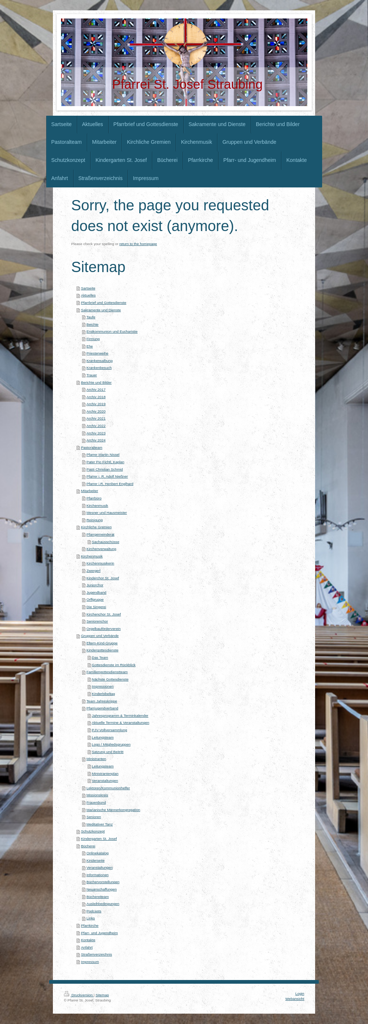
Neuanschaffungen (102, 889)
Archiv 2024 (96, 440)
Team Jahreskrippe (102, 701)
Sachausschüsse (105, 542)
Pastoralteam (91, 447)
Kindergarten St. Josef (99, 839)
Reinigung (95, 520)
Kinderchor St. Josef (103, 578)
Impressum (90, 962)
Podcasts (94, 911)
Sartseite (88, 288)
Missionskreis (97, 795)
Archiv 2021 (96, 418)
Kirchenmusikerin (100, 563)
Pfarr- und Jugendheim (99, 933)
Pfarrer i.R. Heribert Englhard (110, 484)
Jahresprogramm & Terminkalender (120, 715)
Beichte (93, 324)
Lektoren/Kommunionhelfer (108, 788)
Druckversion (79, 995)
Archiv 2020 (96, 411)
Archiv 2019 (96, 404)
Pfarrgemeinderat (101, 534)
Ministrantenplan (105, 774)
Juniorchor (95, 585)
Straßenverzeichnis (96, 954)
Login (300, 993)
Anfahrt (87, 947)
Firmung (93, 339)
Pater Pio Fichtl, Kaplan (105, 462)
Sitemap (102, 995)
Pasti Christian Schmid (105, 469)
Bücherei (88, 846)
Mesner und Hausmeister (107, 513)
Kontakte (88, 940)
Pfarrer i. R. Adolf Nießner (107, 476)
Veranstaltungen (105, 781)
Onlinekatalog (98, 853)
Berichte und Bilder (96, 382)
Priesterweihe (97, 353)
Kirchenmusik (97, 505)
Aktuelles (88, 295)
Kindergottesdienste (103, 650)
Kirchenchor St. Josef (104, 614)
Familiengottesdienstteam (107, 672)
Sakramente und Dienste (101, 310)
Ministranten (96, 759)
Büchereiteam (98, 897)
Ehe (90, 346)
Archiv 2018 (96, 397)
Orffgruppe (95, 599)
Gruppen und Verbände (100, 636)
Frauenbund (96, 802)
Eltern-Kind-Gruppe (102, 643)
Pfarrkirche (89, 925)
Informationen (98, 875)
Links (91, 918)
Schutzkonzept (93, 831)
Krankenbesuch (99, 368)
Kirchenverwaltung (102, 549)
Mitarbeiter (89, 491)
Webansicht (294, 999)
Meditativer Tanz (100, 824)
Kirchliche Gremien (96, 527)
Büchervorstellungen (103, 882)
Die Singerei (96, 607)
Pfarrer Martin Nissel (103, 454)
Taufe (91, 317)
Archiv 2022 (96, 426)
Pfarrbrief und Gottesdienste (103, 303)
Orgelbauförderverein (104, 629)
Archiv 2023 (96, 433)
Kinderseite (96, 860)
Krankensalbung (100, 361)
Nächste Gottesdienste (110, 679)
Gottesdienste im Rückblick (113, 665)
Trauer (92, 375)
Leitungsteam (103, 737)
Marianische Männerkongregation (113, 810)
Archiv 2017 (96, 389)
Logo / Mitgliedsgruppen (111, 744)
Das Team (100, 657)
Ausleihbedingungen (103, 904)
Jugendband (97, 592)
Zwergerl (94, 571)
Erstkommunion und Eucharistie (112, 331)
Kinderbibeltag (103, 694)
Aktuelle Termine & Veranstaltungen (120, 722)
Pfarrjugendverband (102, 708)
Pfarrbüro (94, 498)
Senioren (94, 817)
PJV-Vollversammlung (109, 730)
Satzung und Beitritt (108, 752)
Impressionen (103, 686)
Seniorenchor (97, 621)
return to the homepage (138, 244)
